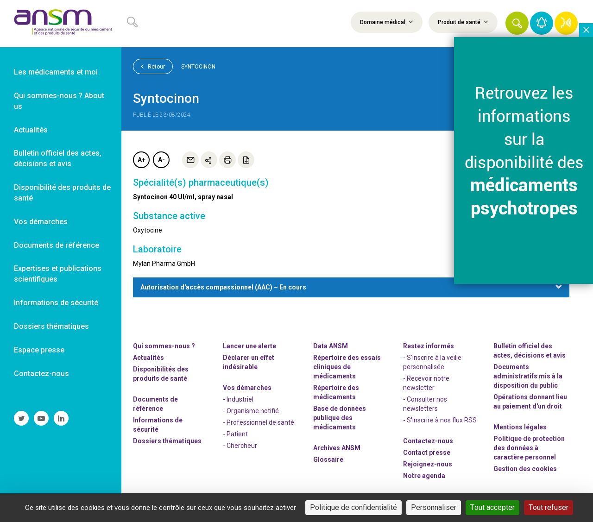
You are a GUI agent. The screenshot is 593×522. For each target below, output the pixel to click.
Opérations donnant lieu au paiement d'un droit (530, 401)
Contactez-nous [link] (41, 373)
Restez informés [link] (428, 346)
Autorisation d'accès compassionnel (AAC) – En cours (223, 287)
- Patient (235, 434)
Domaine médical (386, 21)
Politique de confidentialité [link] (353, 507)
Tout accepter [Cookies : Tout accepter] (492, 507)
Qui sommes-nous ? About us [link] (59, 101)
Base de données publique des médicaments (339, 418)
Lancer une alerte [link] (249, 346)
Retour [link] (153, 66)
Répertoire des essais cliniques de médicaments (347, 367)
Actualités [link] (31, 130)
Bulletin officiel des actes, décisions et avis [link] (57, 158)
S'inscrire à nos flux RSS (442, 420)
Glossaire (328, 459)
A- (161, 160)
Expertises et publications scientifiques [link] (57, 273)
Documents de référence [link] (56, 245)
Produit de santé (463, 21)
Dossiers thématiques (167, 441)
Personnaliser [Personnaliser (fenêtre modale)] (433, 507)
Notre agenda (424, 475)
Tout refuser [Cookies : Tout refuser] (548, 507)
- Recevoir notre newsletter (426, 383)
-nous (427, 464)
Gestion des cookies (525, 468)
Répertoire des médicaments (336, 392)
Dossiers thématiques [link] (51, 326)
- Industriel (238, 399)
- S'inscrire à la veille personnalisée (432, 362)
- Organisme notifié (251, 411)
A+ (141, 160)
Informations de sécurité (158, 424)
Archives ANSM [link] (336, 448)
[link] (60, 23)
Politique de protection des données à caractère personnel (529, 448)
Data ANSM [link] (330, 346)
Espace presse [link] (39, 350)
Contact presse (426, 452)
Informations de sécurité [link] (56, 302)
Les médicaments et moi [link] (56, 72)
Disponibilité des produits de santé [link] (62, 192)
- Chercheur (240, 445)
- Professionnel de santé (258, 422)
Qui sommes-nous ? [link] (164, 346)
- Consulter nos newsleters (425, 404)
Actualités (148, 357)
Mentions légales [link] (520, 427)
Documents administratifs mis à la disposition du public (527, 376)
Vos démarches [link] (41, 221)
